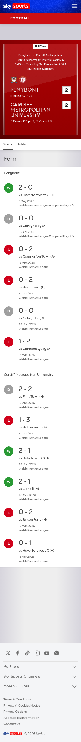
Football (16, 18)
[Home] (16, 6)
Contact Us (11, 723)
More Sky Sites (16, 686)
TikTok (27, 653)
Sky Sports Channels (21, 676)
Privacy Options (15, 711)
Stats (8, 144)
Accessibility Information (21, 717)
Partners (11, 666)
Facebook (17, 653)
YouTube (47, 653)
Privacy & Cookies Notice (21, 705)
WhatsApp (56, 653)
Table (21, 144)
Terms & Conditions (17, 699)
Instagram (37, 653)
